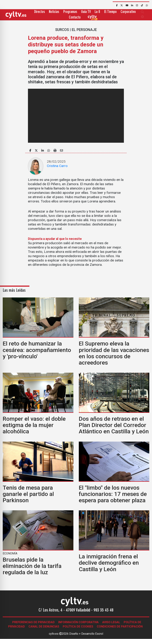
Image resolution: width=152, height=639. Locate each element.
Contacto (75, 17)
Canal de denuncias (43, 626)
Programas (70, 12)
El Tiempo (110, 12)
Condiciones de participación (120, 626)
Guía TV (86, 12)
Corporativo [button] (128, 12)
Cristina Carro (57, 166)
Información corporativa (78, 622)
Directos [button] (39, 12)
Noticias (54, 12)
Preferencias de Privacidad (33, 622)
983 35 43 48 (103, 610)
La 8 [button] (97, 12)
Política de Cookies (78, 626)
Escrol (99, 633)
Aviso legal (111, 622)
